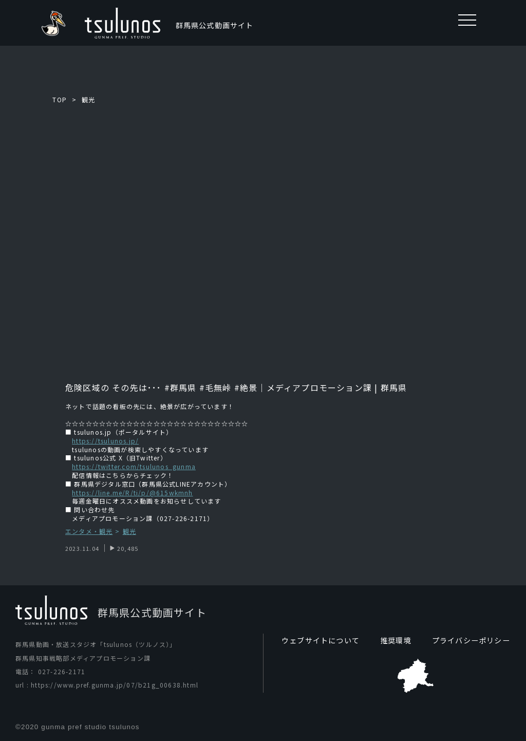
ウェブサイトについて (320, 640)
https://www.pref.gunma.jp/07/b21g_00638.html (114, 684)
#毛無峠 (215, 387)
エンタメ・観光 (88, 531)
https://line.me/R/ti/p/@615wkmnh (132, 492)
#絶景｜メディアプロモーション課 (303, 387)
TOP (59, 99)
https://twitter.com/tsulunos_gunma (134, 466)
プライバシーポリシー (471, 640)
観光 (88, 99)
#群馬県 (179, 387)
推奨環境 (395, 640)
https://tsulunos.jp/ (105, 440)
